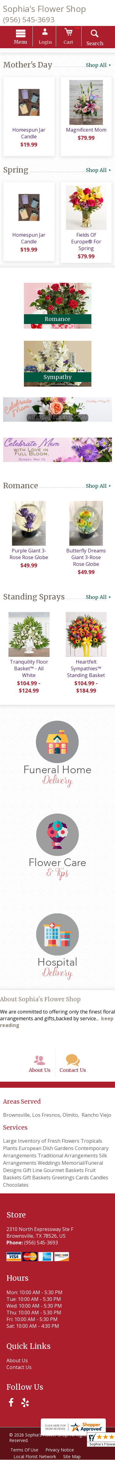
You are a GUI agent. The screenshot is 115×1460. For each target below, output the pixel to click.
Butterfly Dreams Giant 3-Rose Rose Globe (86, 556)
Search (93, 44)
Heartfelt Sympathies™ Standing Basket (86, 667)
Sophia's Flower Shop (44, 8)
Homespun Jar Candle (28, 133)
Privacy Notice (60, 1450)
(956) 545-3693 (29, 19)
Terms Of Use (25, 1450)
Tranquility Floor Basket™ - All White (29, 667)
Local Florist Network (35, 1457)
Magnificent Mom (86, 130)
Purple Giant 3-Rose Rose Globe (29, 553)
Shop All (99, 66)
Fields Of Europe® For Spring (86, 239)
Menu (22, 43)
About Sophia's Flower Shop (40, 998)
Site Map (72, 1457)
